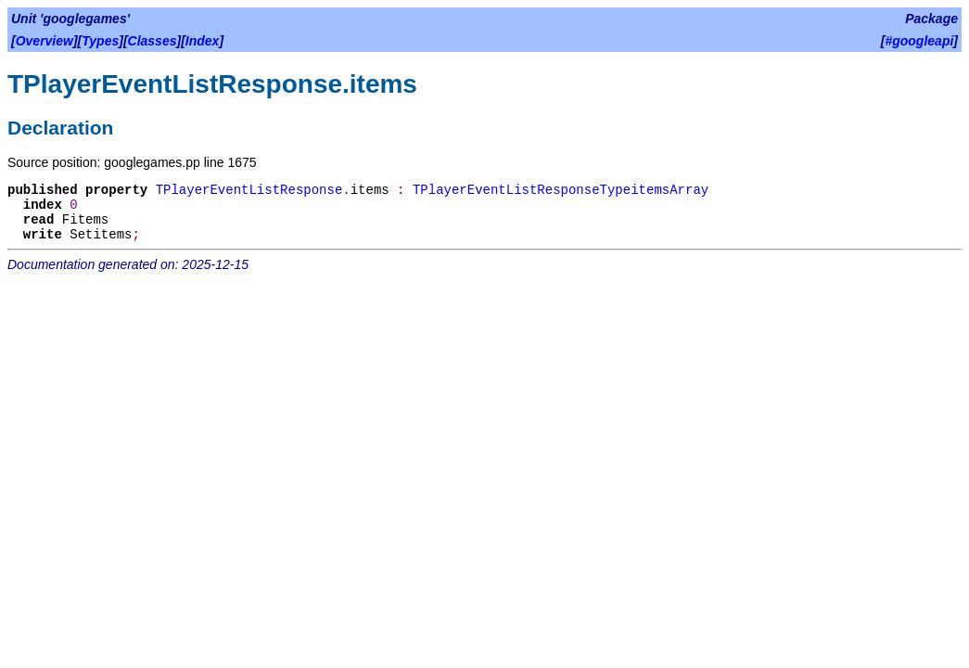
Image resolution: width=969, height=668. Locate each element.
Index (202, 40)
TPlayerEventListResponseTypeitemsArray (560, 190)
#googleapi (919, 40)
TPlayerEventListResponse (249, 190)
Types (100, 40)
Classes (152, 40)
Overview (44, 40)
